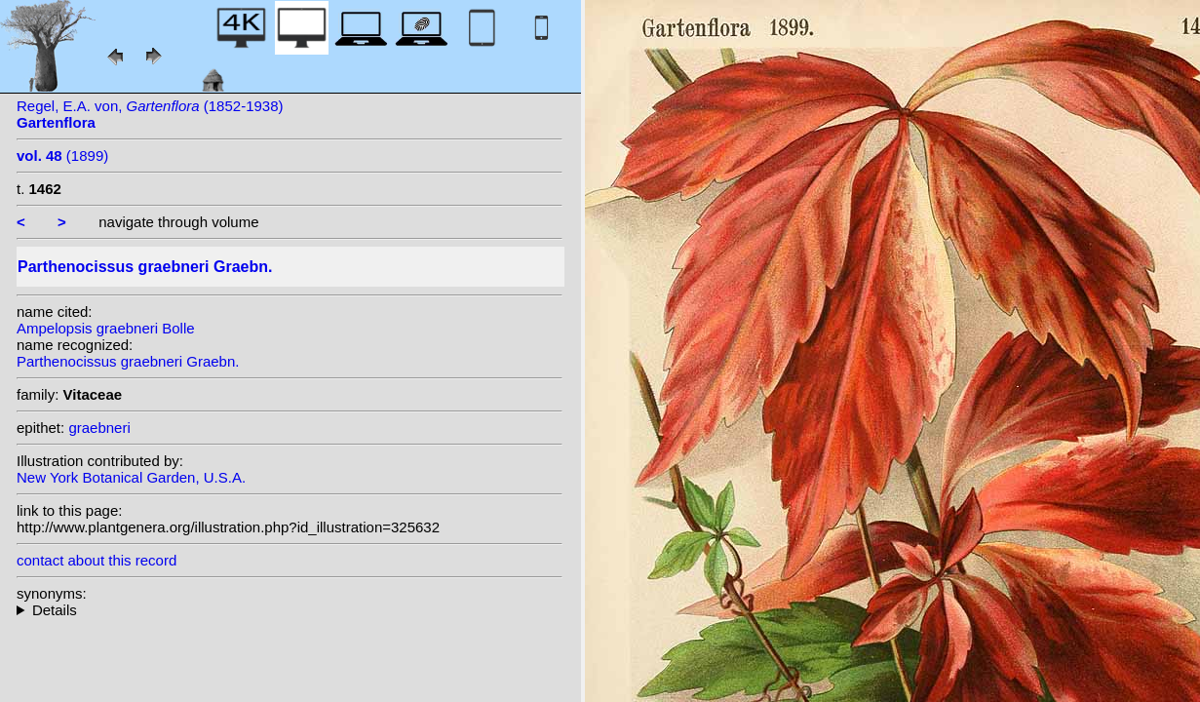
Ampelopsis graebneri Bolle (106, 328)
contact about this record (96, 560)
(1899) (62, 155)
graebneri (99, 427)
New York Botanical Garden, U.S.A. (131, 477)
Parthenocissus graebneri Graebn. (128, 361)
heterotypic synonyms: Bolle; (289, 610)
